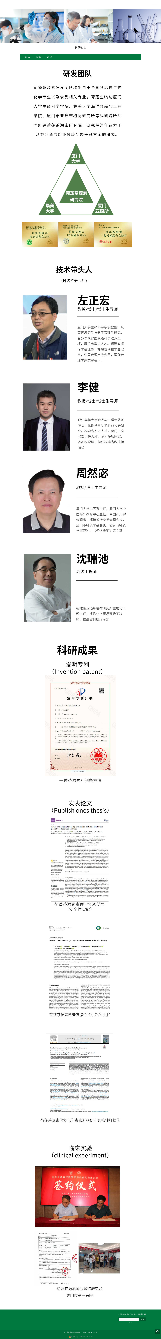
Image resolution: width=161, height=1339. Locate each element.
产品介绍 (107, 5)
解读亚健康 (133, 5)
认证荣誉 (38, 57)
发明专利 (49, 57)
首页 (83, 5)
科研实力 (119, 5)
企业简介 (95, 5)
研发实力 (27, 57)
